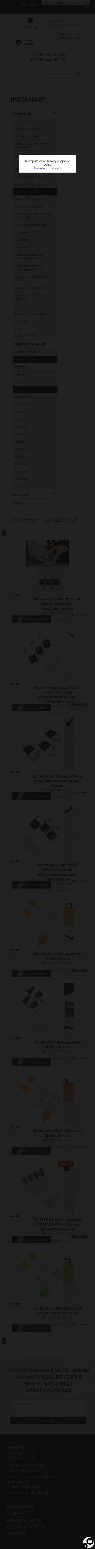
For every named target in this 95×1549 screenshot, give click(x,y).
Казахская (40, 168)
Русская (56, 168)
